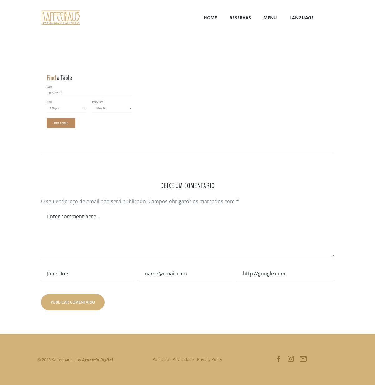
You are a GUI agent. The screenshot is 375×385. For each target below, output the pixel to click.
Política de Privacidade (173, 359)
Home (210, 18)
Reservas (240, 18)
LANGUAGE (301, 18)
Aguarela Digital (97, 360)
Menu (270, 18)
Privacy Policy (209, 359)
